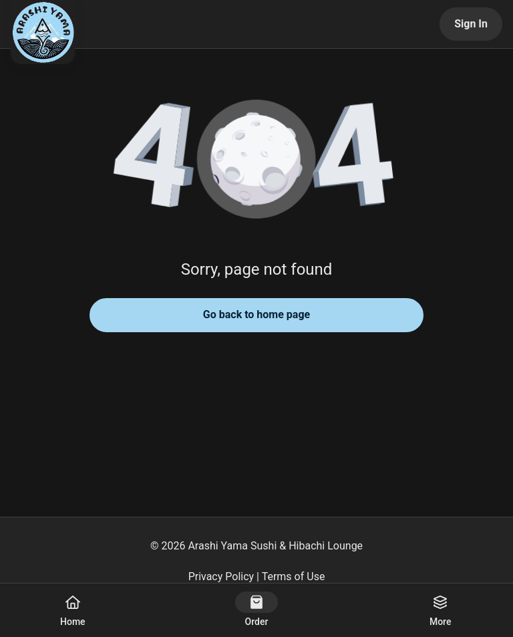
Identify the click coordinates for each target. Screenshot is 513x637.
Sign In (471, 23)
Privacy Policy (221, 576)
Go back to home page (256, 314)
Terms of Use (293, 576)
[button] (256, 160)
